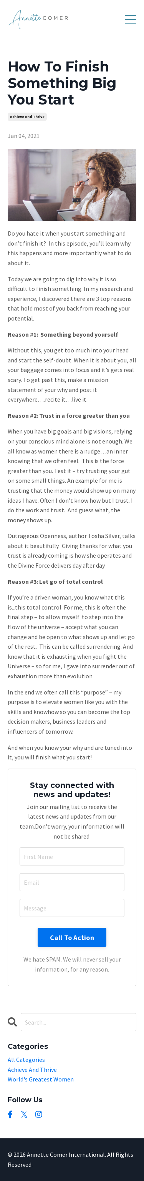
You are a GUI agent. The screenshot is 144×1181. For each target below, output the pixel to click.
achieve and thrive (27, 116)
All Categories (26, 1059)
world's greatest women (41, 1079)
